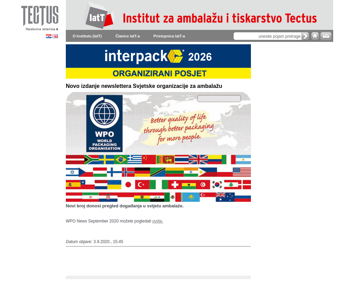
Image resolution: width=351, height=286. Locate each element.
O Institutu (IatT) (87, 36)
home (315, 36)
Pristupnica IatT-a (169, 36)
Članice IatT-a (128, 36)
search (305, 36)
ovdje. (157, 221)
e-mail (325, 36)
